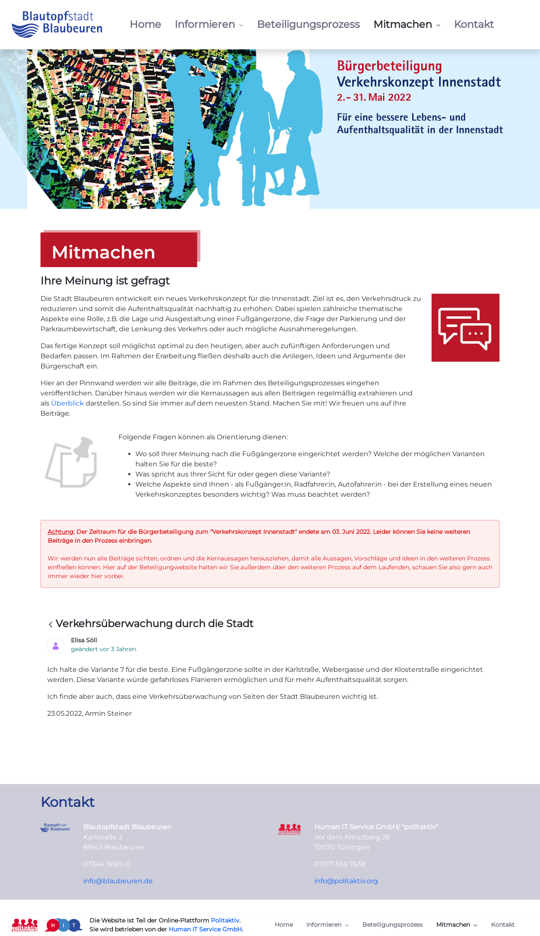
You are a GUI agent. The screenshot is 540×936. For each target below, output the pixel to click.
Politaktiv (225, 920)
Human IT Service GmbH (205, 929)
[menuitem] (145, 24)
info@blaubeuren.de (118, 881)
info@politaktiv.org (346, 881)
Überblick (68, 403)
